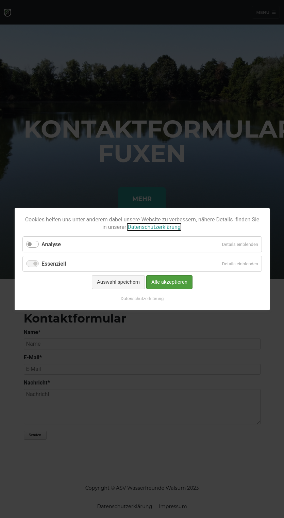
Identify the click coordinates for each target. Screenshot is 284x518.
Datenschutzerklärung (154, 227)
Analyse (51, 244)
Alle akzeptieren (169, 282)
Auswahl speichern (118, 282)
